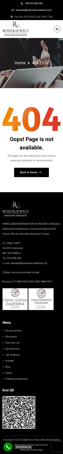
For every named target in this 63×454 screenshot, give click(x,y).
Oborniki (23, 233)
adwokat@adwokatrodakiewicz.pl (29, 263)
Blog (7, 366)
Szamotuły (36, 228)
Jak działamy (12, 354)
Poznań (45, 233)
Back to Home (30, 172)
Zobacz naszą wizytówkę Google (21, 272)
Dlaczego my (12, 342)
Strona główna (13, 330)
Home (20, 63)
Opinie (8, 372)
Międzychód (49, 228)
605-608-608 (14, 258)
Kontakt (9, 360)
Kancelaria (11, 336)
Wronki (14, 233)
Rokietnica (34, 233)
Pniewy (6, 233)
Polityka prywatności (16, 378)
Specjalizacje (12, 348)
